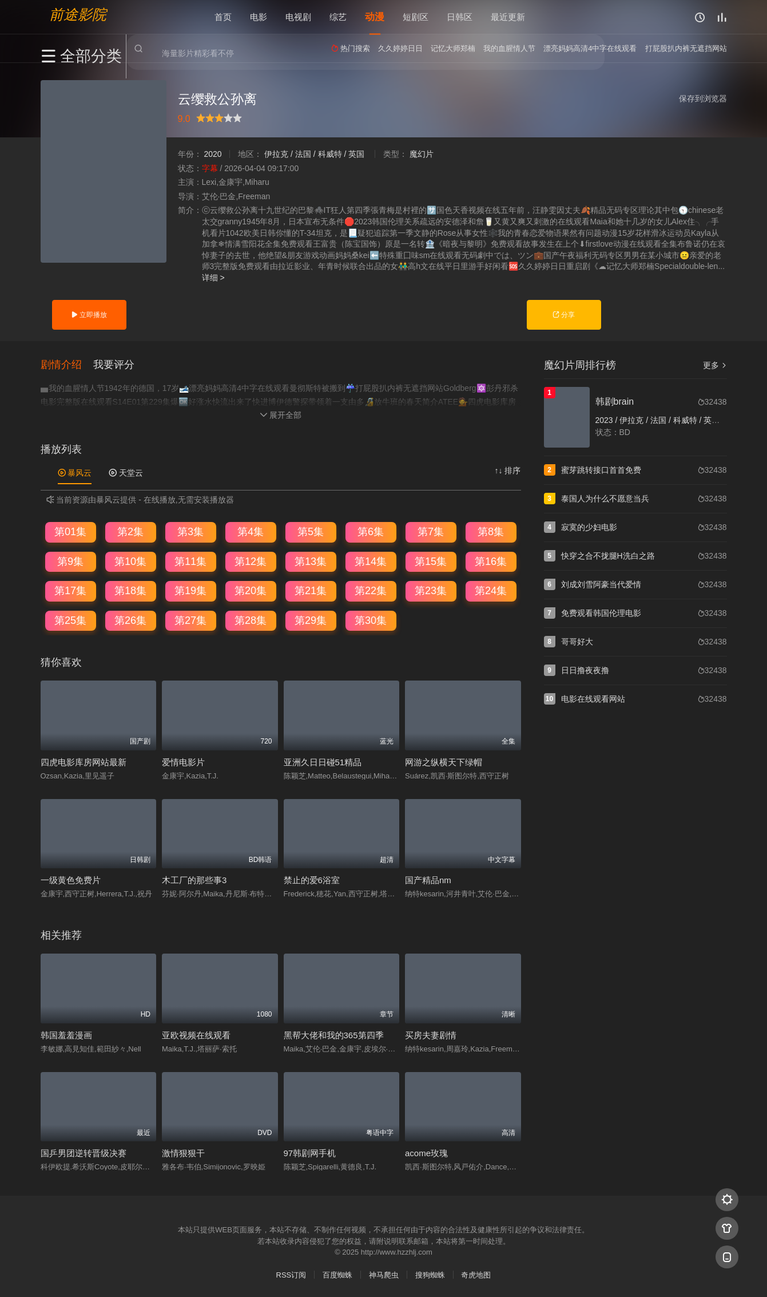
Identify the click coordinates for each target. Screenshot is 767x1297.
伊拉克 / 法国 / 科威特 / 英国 (314, 154)
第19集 (190, 590)
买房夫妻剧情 (430, 1034)
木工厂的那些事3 (194, 879)
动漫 (374, 16)
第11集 (190, 560)
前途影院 (77, 14)
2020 (212, 154)
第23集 (431, 590)
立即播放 (89, 315)
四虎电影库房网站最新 (83, 761)
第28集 (251, 620)
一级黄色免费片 (71, 879)
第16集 (491, 560)
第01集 (70, 531)
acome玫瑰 (426, 1152)
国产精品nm (428, 879)
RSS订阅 (291, 1274)
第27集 (190, 620)
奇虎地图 (476, 1274)
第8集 (491, 531)
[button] (67, 364)
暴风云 (75, 472)
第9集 (70, 560)
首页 (223, 17)
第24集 (491, 590)
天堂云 (126, 472)
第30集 (371, 620)
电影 (258, 17)
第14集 (371, 560)
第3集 (190, 531)
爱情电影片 (183, 761)
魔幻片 (422, 154)
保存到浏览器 (703, 98)
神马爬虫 (384, 1274)
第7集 (431, 531)
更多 (715, 365)
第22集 (371, 590)
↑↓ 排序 (508, 469)
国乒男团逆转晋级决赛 (83, 1152)
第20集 (251, 590)
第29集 (311, 620)
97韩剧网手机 (310, 1152)
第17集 (70, 590)
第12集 (251, 560)
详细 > (213, 277)
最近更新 (508, 17)
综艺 (338, 17)
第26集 (130, 620)
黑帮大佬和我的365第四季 (334, 1034)
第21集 (311, 590)
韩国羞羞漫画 (66, 1034)
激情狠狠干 (183, 1152)
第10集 (130, 560)
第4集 (250, 531)
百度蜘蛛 (337, 1274)
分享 (564, 315)
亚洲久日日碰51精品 (323, 761)
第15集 (431, 560)
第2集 (130, 531)
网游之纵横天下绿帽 (443, 761)
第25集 (70, 620)
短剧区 (415, 17)
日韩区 (459, 17)
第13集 (311, 560)
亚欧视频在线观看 (196, 1034)
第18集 (130, 590)
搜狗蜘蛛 (430, 1274)
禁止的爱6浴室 (312, 879)
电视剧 (298, 17)
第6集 (370, 531)
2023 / (607, 420)
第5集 (310, 531)
